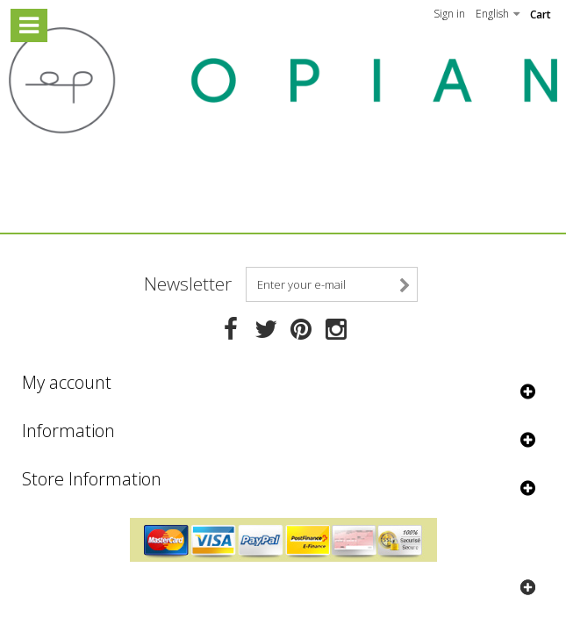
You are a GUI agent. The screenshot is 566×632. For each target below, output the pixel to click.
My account (66, 382)
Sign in (449, 13)
